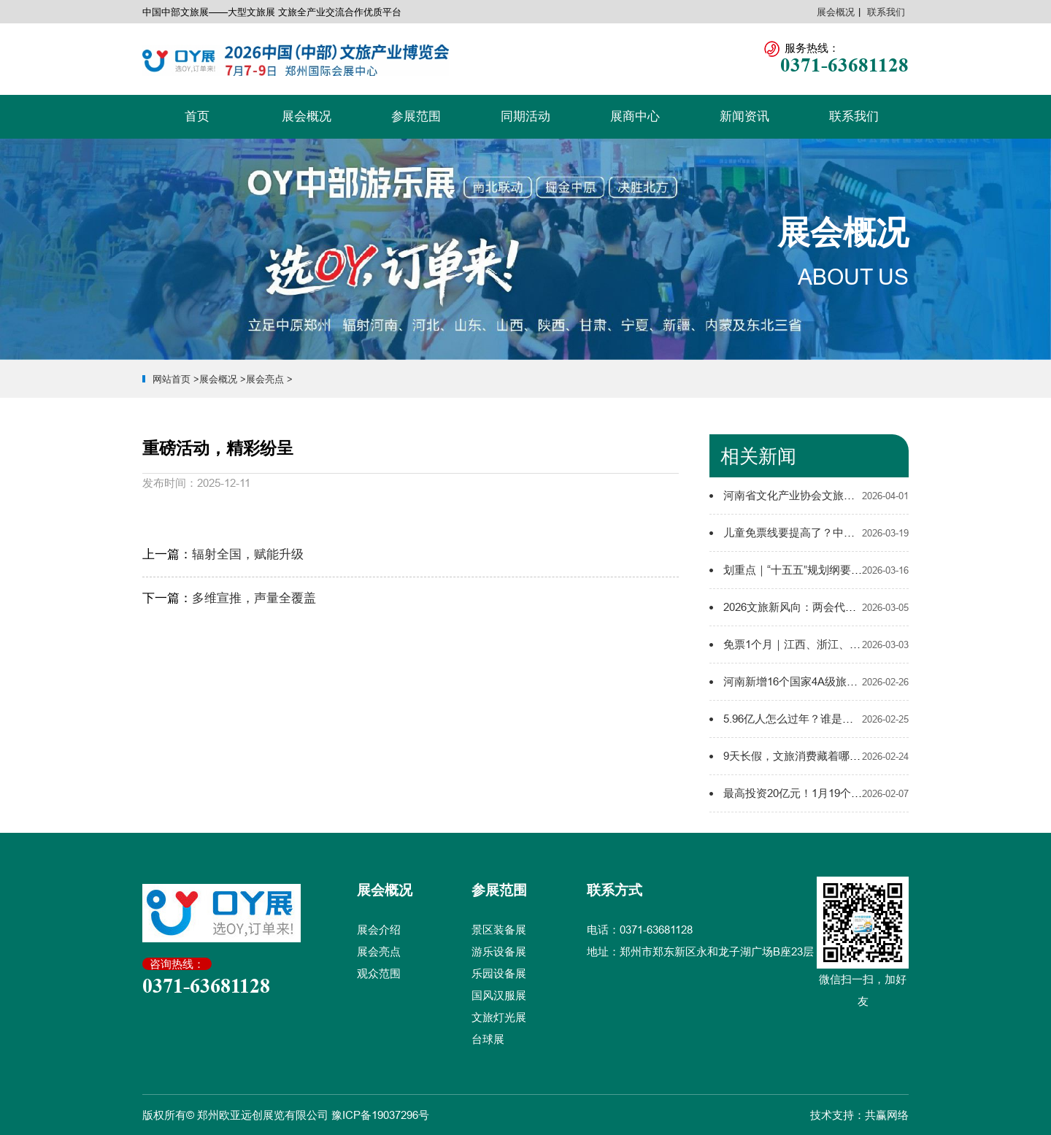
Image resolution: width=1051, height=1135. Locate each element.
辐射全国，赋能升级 (248, 554)
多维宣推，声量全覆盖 (254, 598)
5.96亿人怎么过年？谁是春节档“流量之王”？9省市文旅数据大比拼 (882, 718)
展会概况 (836, 12)
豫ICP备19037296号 (380, 1115)
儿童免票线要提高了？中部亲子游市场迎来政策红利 (849, 532)
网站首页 (171, 379)
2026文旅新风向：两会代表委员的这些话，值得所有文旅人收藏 (877, 607)
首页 (197, 116)
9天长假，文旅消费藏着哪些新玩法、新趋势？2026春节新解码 (874, 756)
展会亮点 (265, 379)
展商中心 (635, 116)
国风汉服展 (498, 995)
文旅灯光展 (498, 1017)
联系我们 (886, 12)
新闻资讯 (744, 116)
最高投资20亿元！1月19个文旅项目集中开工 (831, 793)
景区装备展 (498, 929)
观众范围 (379, 973)
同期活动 (525, 116)
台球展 (487, 1039)
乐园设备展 (498, 973)
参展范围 (416, 116)
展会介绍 (379, 929)
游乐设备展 (498, 951)
